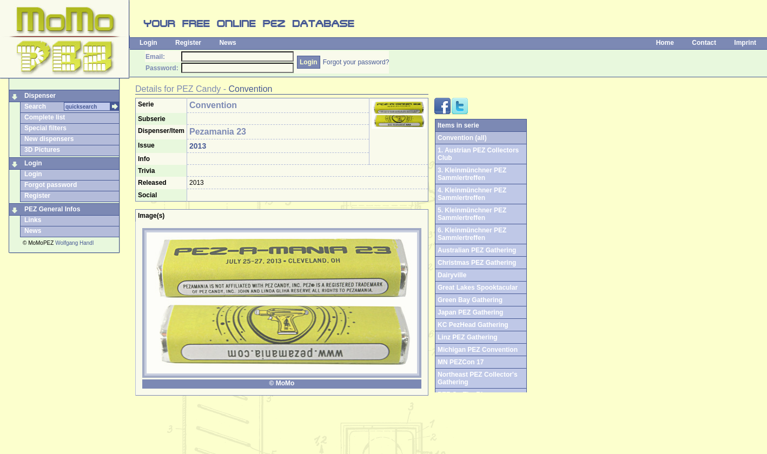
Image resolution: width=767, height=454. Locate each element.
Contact (704, 42)
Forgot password (50, 185)
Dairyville (452, 275)
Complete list (44, 117)
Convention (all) (462, 138)
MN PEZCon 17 (461, 362)
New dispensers (49, 139)
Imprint (745, 42)
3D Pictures (42, 149)
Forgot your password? (356, 62)
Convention (251, 89)
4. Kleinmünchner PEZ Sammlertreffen (472, 194)
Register (188, 42)
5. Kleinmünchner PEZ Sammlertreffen (472, 214)
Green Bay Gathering (470, 300)
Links (32, 220)
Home (665, 42)
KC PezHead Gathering (473, 325)
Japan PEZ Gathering (470, 312)
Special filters (45, 128)
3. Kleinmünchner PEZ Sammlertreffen (472, 174)
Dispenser (40, 95)
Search (35, 106)
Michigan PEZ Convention (478, 349)
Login (148, 42)
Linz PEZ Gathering (468, 337)
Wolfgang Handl (74, 243)
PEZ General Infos (52, 209)
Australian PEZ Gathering (477, 250)
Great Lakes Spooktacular (478, 287)
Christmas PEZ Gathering (477, 262)
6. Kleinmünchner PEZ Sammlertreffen (472, 234)
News (227, 42)
